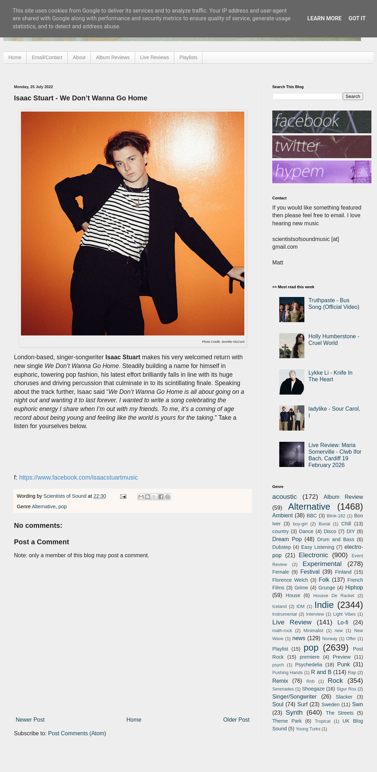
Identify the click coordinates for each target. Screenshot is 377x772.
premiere (310, 657)
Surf (302, 704)
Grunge (326, 587)
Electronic (313, 555)
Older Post (236, 720)
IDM (300, 606)
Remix (280, 681)
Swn (357, 704)
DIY (351, 531)
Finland (343, 572)
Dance (306, 531)
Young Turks (308, 728)
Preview (341, 657)
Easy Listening (317, 547)
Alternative (44, 506)
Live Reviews (154, 57)
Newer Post (30, 720)
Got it (356, 18)
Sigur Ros (346, 689)
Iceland (279, 606)
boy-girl (300, 523)
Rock (335, 680)
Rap (352, 672)
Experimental (322, 563)
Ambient (282, 515)
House (293, 595)
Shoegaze (313, 689)
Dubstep (281, 547)
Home (14, 57)
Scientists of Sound (66, 496)
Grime (301, 587)
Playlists (188, 57)
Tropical (323, 721)
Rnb (310, 681)
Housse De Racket (333, 595)
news (298, 638)
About (79, 57)
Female (280, 572)
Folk (324, 580)
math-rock (282, 630)
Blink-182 (336, 515)
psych (278, 664)
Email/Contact (47, 57)
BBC (311, 515)
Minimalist (313, 630)
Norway (329, 638)
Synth (294, 712)
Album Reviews (113, 57)
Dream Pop (287, 539)
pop (62, 506)
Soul (277, 704)
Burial (324, 523)
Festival (309, 572)
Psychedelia (308, 664)
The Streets (340, 713)
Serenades (283, 689)
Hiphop (354, 587)
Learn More (324, 18)
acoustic (284, 496)
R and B (321, 672)
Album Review (343, 497)
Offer (351, 638)
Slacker (344, 697)
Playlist (280, 649)
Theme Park (287, 721)
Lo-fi (343, 622)
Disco (330, 531)
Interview (315, 614)
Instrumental (284, 614)
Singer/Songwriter (294, 697)
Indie (324, 605)
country (280, 531)
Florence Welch (290, 580)
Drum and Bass (335, 539)
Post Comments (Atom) (77, 733)
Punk (343, 664)
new (339, 630)
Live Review (292, 622)
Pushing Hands (287, 672)
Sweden (330, 704)
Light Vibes (344, 614)
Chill (346, 523)
